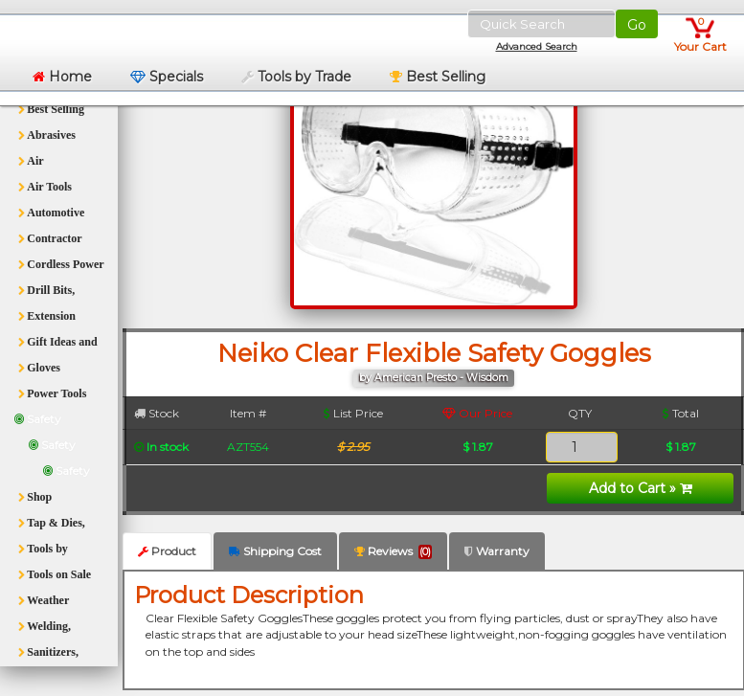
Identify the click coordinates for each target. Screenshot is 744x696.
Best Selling (437, 76)
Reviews (393, 551)
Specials (166, 76)
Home (62, 76)
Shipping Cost (275, 551)
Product (167, 551)
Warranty (497, 551)
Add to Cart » (640, 488)
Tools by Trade (296, 76)
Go (636, 25)
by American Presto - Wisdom (433, 377)
